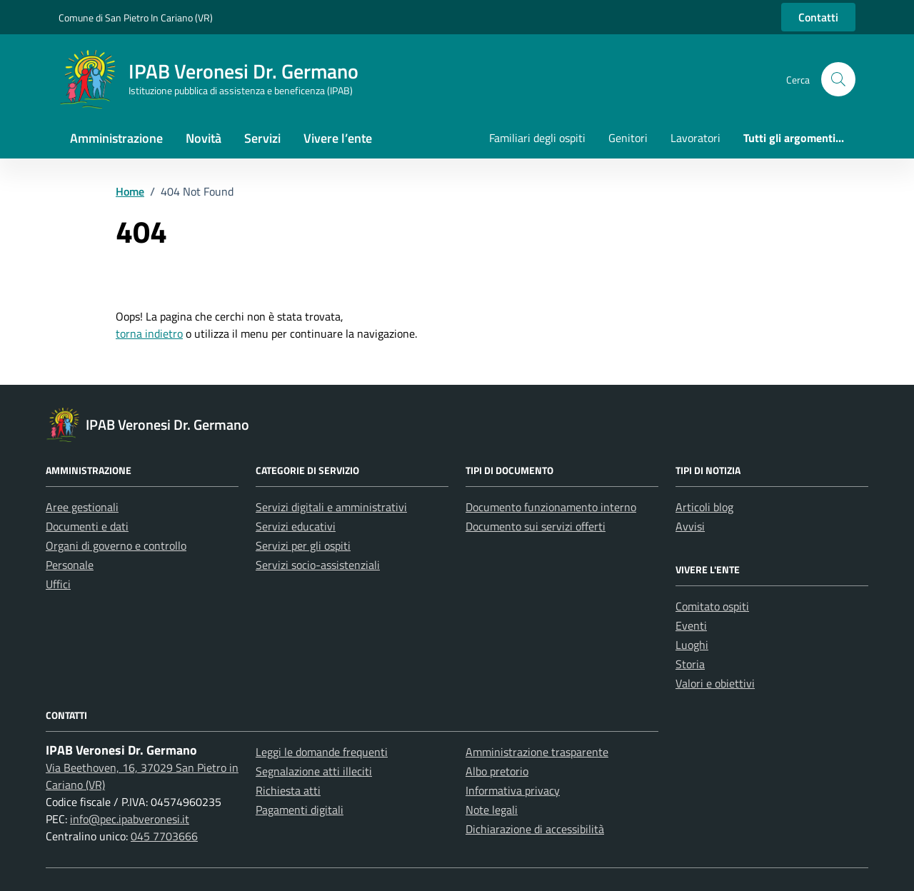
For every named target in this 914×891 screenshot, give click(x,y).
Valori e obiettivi (715, 683)
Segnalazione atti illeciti (314, 771)
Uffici (58, 584)
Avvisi (690, 526)
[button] (838, 79)
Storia (690, 664)
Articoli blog (704, 506)
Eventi (691, 625)
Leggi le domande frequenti (322, 751)
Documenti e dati (87, 526)
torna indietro (149, 333)
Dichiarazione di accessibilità (535, 828)
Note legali (492, 809)
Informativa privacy (513, 790)
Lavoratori (695, 137)
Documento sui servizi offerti (536, 526)
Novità (203, 138)
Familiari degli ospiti (537, 137)
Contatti (818, 17)
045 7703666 (164, 836)
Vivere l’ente (337, 138)
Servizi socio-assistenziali (318, 564)
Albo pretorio (497, 771)
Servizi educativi (296, 526)
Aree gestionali (82, 506)
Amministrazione (116, 138)
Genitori (628, 137)
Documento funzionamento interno (551, 506)
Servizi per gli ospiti (303, 545)
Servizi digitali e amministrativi (331, 506)
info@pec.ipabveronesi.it (129, 818)
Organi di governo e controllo (116, 545)
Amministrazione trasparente (537, 751)
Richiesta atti (288, 790)
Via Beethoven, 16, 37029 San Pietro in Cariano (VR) (142, 776)
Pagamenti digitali (299, 809)
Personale (70, 564)
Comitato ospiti (712, 606)
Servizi (262, 138)
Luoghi (692, 644)
